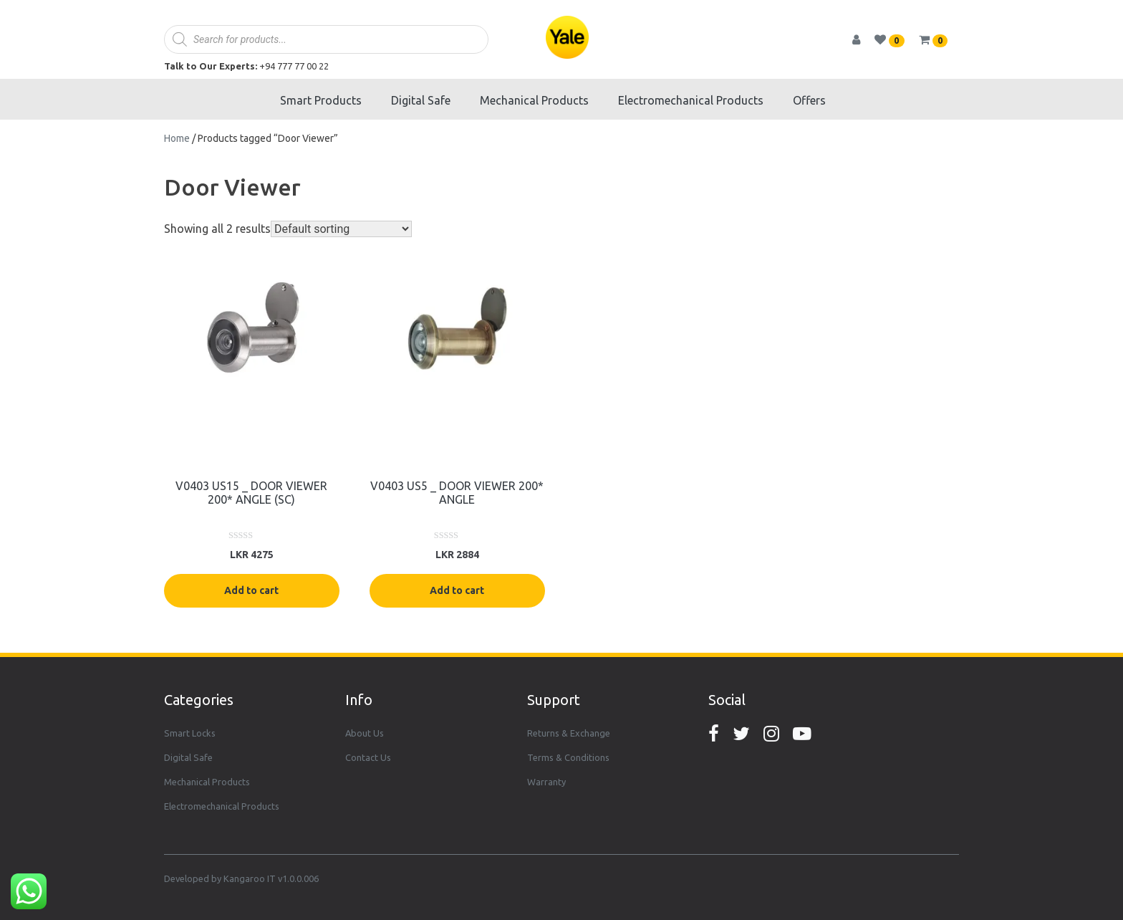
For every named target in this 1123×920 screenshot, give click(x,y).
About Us (364, 733)
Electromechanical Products (690, 100)
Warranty (546, 782)
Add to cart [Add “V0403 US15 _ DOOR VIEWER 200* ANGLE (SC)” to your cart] (251, 590)
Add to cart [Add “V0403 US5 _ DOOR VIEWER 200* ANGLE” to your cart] (457, 590)
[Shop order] (341, 229)
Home (177, 138)
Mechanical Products (534, 100)
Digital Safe (420, 100)
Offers (809, 100)
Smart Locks (190, 733)
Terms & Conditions (568, 757)
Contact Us (368, 757)
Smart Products (321, 100)
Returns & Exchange (568, 733)
